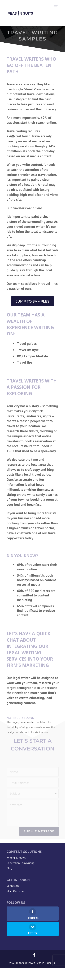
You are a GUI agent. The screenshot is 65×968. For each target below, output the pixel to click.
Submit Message (39, 831)
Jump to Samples (32, 301)
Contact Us (13, 885)
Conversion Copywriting (20, 863)
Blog (9, 868)
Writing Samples (16, 857)
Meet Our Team (15, 891)
